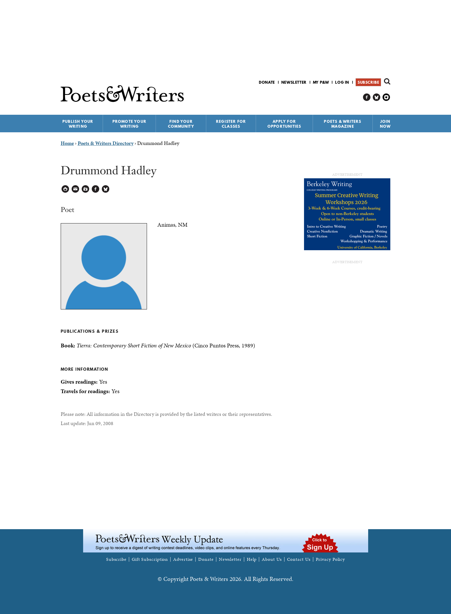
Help (252, 559)
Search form (387, 81)
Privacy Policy (330, 559)
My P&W (321, 82)
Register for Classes (231, 124)
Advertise (183, 559)
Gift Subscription (150, 559)
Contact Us (299, 559)
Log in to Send (75, 189)
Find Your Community (181, 124)
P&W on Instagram (386, 97)
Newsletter (294, 82)
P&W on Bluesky (377, 97)
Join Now (385, 124)
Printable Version (65, 189)
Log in (342, 82)
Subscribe (368, 82)
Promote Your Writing (129, 124)
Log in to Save (85, 189)
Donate (267, 82)
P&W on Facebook (367, 97)
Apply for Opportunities (284, 124)
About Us (272, 559)
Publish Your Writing (77, 124)
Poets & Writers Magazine (342, 124)
